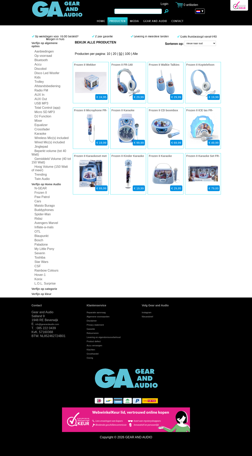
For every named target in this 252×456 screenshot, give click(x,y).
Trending (40, 174)
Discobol (40, 68)
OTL (37, 231)
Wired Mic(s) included (49, 142)
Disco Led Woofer (46, 73)
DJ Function (42, 116)
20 (114, 53)
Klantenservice (96, 305)
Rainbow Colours (46, 270)
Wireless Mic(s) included (51, 138)
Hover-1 (40, 274)
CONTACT (177, 21)
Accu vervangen (94, 345)
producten (117, 21)
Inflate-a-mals (44, 227)
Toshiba (39, 257)
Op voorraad (43, 55)
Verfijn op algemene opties (44, 44)
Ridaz (38, 218)
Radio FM (41, 90)
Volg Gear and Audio (155, 305)
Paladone (41, 244)
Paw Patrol (42, 197)
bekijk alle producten (95, 42)
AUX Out (40, 99)
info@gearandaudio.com (47, 324)
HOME (101, 21)
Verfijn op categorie (44, 288)
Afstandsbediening (47, 86)
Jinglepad (41, 146)
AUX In (39, 94)
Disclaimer (92, 321)
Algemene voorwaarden (98, 316)
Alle (135, 53)
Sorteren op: (174, 43)
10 (108, 53)
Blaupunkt (41, 236)
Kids (37, 77)
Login (164, 4)
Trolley (39, 81)
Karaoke (40, 133)
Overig (90, 358)
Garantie (91, 329)
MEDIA (134, 21)
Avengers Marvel (46, 223)
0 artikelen (190, 4)
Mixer (38, 120)
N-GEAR (40, 188)
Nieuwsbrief (147, 316)
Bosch (38, 240)
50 (120, 53)
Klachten (91, 349)
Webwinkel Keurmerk (239, 5)
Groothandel (93, 354)
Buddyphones (44, 210)
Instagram (146, 312)
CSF (37, 266)
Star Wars (41, 261)
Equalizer (41, 125)
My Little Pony (44, 249)
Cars (37, 201)
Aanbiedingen (44, 51)
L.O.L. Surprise (45, 283)
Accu (38, 64)
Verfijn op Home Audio (46, 184)
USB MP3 (41, 103)
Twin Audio (42, 179)
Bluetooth (41, 60)
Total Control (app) (47, 107)
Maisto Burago (44, 205)
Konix (38, 279)
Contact (37, 305)
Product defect (94, 341)
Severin (39, 253)
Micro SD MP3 (44, 112)
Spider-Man (42, 214)
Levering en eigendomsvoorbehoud (103, 337)
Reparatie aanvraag (96, 312)
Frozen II (63, 12)
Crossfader (42, 129)
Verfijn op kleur (41, 294)
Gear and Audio (155, 21)
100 (127, 53)
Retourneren (93, 333)
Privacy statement (95, 325)
